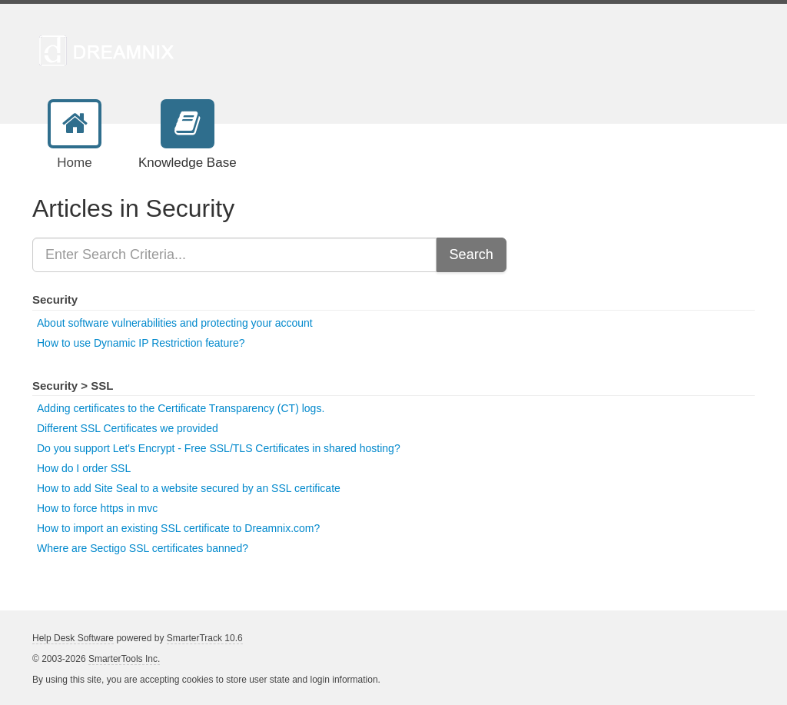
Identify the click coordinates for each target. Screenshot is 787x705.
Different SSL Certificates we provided (127, 428)
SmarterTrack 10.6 (205, 638)
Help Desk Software (73, 638)
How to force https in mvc (97, 508)
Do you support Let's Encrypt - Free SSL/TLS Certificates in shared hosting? (218, 448)
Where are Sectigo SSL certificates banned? (142, 548)
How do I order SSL (84, 468)
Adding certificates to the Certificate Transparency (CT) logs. (180, 408)
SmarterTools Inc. (124, 658)
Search (471, 254)
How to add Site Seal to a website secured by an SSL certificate (188, 488)
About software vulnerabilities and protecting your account (175, 323)
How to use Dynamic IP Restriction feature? (141, 343)
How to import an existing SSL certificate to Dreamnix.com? (178, 528)
